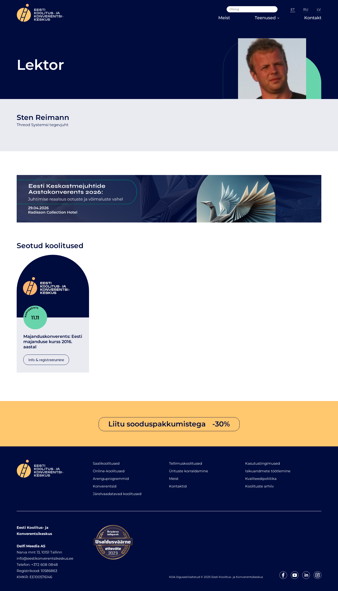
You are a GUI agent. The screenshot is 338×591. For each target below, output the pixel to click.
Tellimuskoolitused (185, 461)
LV (319, 9)
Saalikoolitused (106, 461)
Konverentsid (104, 484)
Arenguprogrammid (111, 476)
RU (305, 9)
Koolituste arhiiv (259, 484)
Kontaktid (178, 484)
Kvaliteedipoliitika (261, 476)
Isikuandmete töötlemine (267, 468)
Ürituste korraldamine (188, 468)
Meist (224, 17)
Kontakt (312, 17)
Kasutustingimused (262, 461)
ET (293, 9)
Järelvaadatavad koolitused (117, 491)
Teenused (267, 17)
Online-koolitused (108, 468)
